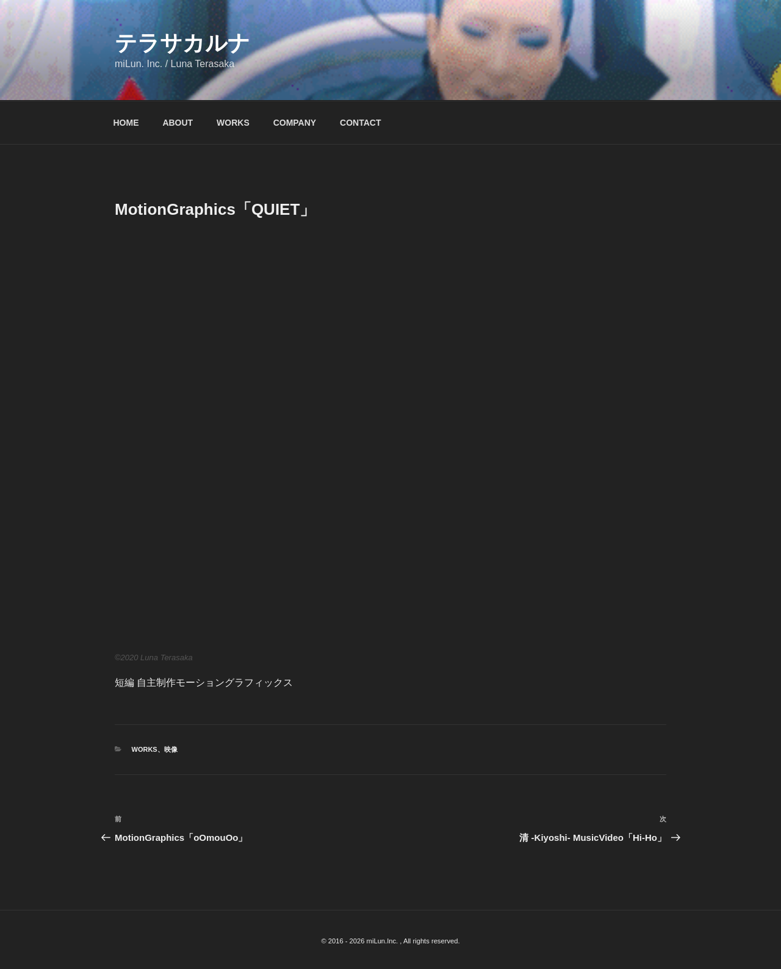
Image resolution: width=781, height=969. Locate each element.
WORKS (233, 123)
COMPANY (295, 123)
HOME (126, 123)
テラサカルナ (182, 43)
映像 (171, 749)
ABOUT (177, 123)
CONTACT (360, 123)
